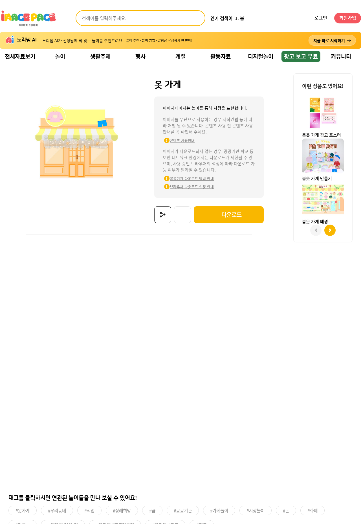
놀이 (60, 56)
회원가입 (347, 18)
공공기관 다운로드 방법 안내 (188, 178)
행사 (140, 56)
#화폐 (312, 510)
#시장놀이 (255, 510)
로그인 (320, 18)
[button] (330, 230)
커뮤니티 (341, 56)
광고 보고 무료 (301, 56)
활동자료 (220, 56)
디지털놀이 (260, 56)
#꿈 (152, 510)
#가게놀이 (219, 510)
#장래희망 (122, 510)
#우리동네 (57, 510)
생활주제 (100, 56)
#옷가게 (23, 510)
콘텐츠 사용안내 (178, 140)
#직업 (89, 510)
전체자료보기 (20, 56)
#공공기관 (183, 510)
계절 (180, 56)
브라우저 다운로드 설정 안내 (188, 186)
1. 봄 (239, 18)
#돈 (286, 510)
